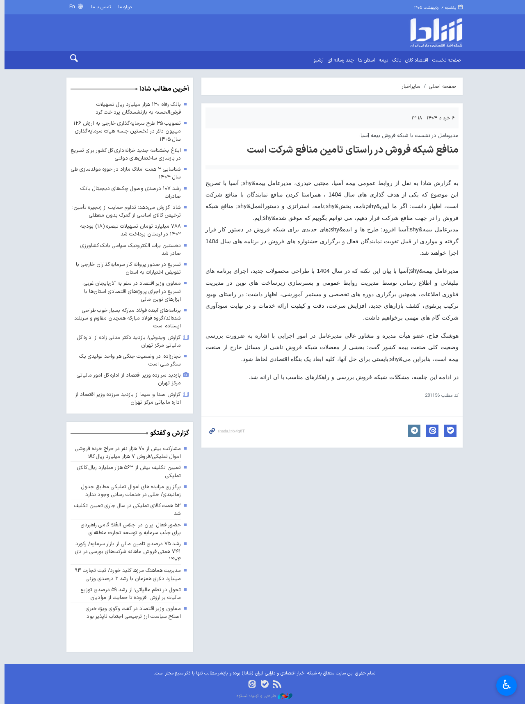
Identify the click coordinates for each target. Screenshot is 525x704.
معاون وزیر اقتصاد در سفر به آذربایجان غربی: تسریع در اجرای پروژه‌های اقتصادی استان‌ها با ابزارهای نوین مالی (129, 291)
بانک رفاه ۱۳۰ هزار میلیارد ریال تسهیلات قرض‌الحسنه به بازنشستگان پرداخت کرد (136, 108)
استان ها (364, 60)
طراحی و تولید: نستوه (262, 696)
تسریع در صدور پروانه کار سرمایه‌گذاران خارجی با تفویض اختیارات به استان (126, 268)
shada (414, 32)
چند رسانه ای (339, 60)
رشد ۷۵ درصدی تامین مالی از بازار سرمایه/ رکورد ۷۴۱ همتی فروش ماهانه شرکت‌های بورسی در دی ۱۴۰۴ (126, 551)
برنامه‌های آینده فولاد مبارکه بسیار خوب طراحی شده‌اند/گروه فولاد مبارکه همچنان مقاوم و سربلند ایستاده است (125, 318)
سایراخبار (408, 86)
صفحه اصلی (440, 86)
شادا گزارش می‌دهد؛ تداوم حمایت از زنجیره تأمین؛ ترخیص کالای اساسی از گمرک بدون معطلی (124, 211)
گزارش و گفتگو (167, 433)
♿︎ (507, 684)
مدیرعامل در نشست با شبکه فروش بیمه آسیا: (407, 135)
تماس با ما (99, 7)
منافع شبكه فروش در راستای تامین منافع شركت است (351, 150)
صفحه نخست (444, 60)
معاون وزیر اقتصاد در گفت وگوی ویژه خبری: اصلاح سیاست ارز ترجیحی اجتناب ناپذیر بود (130, 612)
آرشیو (316, 60)
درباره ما (123, 7)
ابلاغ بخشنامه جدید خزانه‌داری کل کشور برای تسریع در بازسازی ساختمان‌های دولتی (124, 154)
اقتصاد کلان (414, 60)
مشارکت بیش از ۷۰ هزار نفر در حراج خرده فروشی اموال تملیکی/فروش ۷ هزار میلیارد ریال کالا (126, 452)
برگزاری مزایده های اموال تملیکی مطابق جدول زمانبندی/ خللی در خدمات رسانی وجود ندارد (128, 490)
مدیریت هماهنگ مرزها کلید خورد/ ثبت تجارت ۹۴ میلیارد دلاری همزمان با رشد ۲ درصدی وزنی (126, 575)
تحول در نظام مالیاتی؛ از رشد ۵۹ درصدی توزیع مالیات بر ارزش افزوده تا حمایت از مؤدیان (128, 593)
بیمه (381, 60)
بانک (394, 60)
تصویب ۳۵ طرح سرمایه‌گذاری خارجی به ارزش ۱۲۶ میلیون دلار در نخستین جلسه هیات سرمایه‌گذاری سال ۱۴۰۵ (125, 131)
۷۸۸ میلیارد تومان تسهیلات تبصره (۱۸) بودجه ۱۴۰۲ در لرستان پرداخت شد (128, 230)
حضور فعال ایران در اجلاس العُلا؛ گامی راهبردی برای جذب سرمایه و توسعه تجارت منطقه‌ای (128, 529)
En (71, 7)
